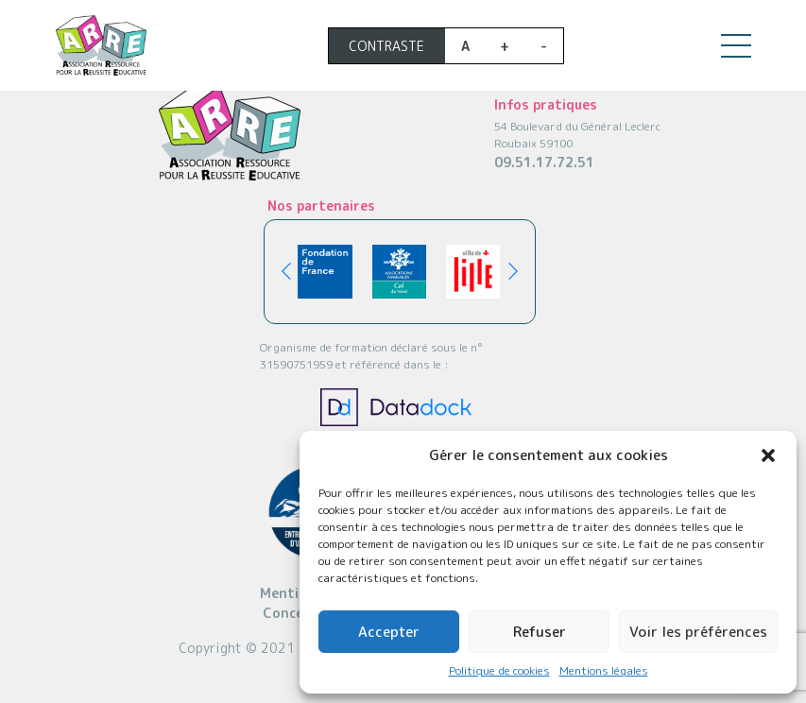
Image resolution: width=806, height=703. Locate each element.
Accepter (389, 632)
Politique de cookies (499, 670)
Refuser (539, 632)
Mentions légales (603, 670)
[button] (768, 455)
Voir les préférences (698, 632)
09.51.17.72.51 (544, 162)
